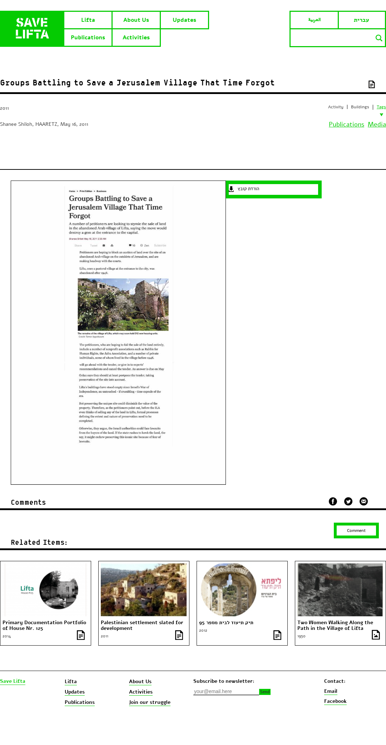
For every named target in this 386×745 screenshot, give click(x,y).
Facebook (335, 701)
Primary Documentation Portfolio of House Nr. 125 (44, 625)
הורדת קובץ (248, 189)
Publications (88, 37)
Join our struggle (149, 702)
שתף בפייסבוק (333, 501)
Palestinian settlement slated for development (142, 625)
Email (330, 691)
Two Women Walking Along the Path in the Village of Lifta (335, 625)
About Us (136, 20)
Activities (136, 37)
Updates (184, 20)
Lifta (88, 20)
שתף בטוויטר (348, 501)
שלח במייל (364, 500)
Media (377, 124)
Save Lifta (12, 681)
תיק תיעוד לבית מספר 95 (226, 623)
